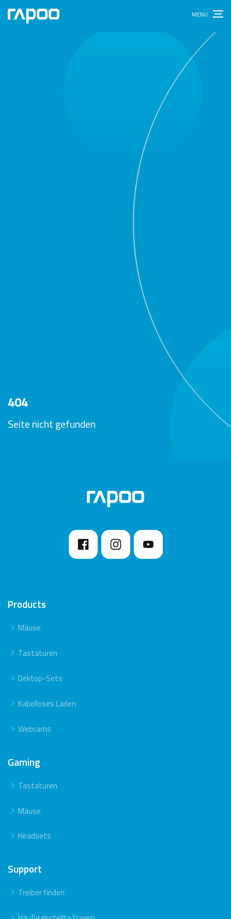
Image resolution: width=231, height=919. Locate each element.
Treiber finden (41, 892)
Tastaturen (37, 653)
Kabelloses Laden (47, 704)
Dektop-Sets (40, 678)
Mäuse (29, 628)
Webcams (34, 729)
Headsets (34, 836)
